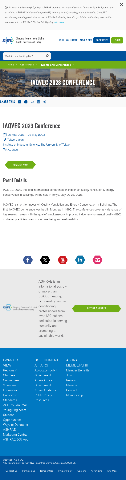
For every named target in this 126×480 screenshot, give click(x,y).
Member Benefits (77, 370)
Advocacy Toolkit (46, 370)
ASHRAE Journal (15, 405)
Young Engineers (14, 410)
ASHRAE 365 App (15, 439)
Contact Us (11, 470)
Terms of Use (46, 470)
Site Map (112, 470)
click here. (59, 22)
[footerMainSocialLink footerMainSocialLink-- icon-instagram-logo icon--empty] (98, 260)
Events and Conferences (56, 64)
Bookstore (102, 40)
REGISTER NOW (20, 164)
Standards (10, 400)
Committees (11, 380)
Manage (71, 385)
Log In (117, 40)
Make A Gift (86, 40)
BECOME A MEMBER (96, 308)
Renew (71, 380)
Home (11, 64)
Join (61, 40)
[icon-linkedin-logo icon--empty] (80, 260)
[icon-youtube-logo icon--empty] (63, 260)
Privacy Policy (65, 470)
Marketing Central (15, 434)
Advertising (96, 470)
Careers (81, 470)
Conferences (27, 64)
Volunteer (72, 40)
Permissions (28, 470)
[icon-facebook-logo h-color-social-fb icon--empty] (28, 260)
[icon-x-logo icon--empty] (45, 260)
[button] (121, 5)
